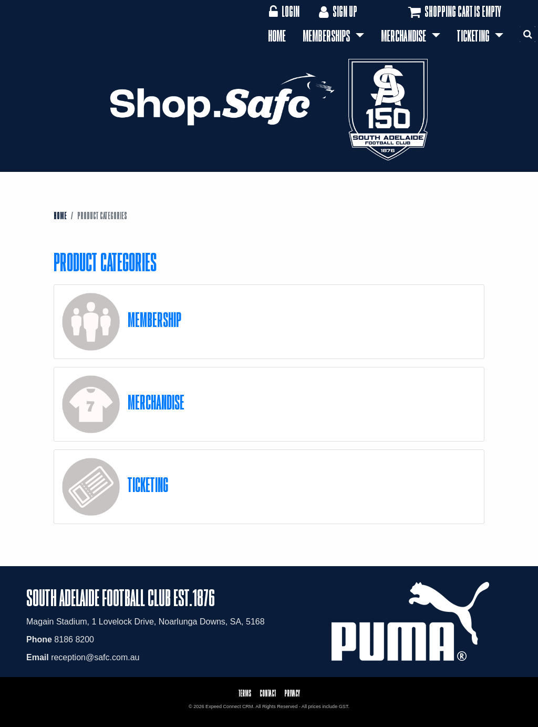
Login (284, 11)
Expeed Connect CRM (229, 706)
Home (277, 36)
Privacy (292, 693)
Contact (268, 693)
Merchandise (404, 36)
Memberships (327, 36)
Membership (154, 319)
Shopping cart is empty (453, 12)
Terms (245, 693)
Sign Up (337, 11)
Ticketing (474, 36)
